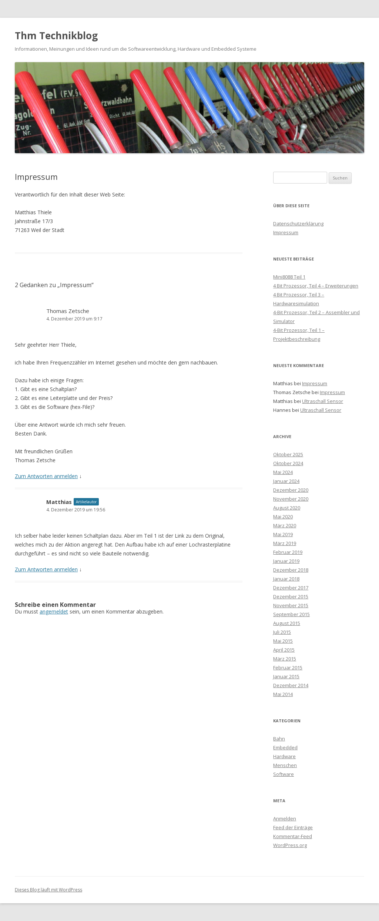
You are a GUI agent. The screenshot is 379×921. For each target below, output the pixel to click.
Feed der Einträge (293, 827)
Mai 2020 (283, 516)
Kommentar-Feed (292, 836)
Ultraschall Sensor (322, 401)
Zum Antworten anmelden (46, 476)
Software (283, 774)
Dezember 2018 (290, 570)
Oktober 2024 (288, 463)
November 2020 (290, 498)
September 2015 (291, 614)
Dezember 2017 (290, 587)
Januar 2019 (286, 561)
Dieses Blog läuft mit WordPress (48, 890)
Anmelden (284, 818)
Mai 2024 (283, 472)
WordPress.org (290, 845)
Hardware (284, 756)
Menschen (285, 765)
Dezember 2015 (290, 596)
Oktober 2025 (288, 454)
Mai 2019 (283, 534)
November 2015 (290, 605)
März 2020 (284, 525)
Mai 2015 (283, 641)
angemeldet (54, 611)
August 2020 (286, 507)
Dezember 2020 (290, 490)
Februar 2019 (287, 552)
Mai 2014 (283, 694)
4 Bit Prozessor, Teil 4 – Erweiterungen (315, 285)
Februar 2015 (287, 667)
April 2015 (284, 649)
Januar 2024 (286, 481)
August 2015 (286, 623)
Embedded (285, 747)
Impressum (285, 232)
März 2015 (284, 658)
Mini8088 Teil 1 (289, 276)
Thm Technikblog (56, 35)
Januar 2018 (286, 578)
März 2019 (284, 543)
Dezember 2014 (290, 685)
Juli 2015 (282, 632)
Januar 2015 (286, 676)
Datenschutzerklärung (298, 223)
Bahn (279, 738)
